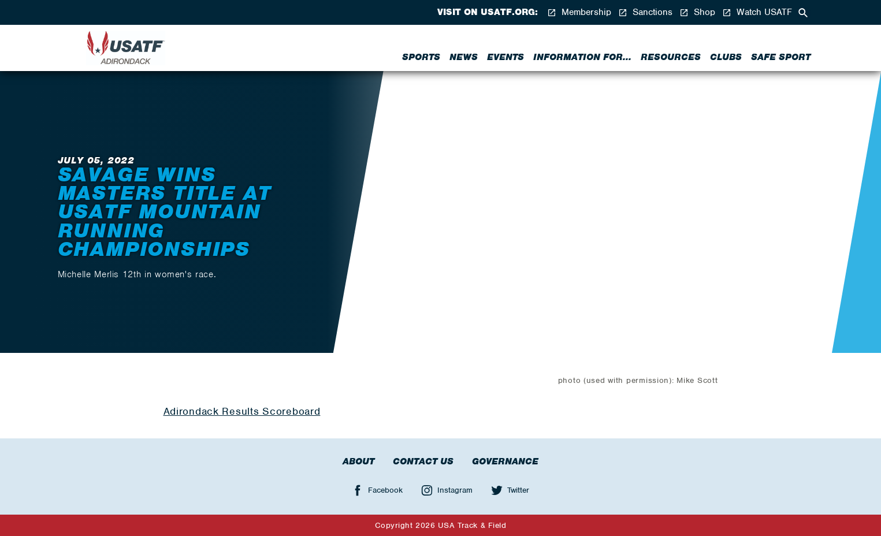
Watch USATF (757, 12)
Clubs (726, 57)
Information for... (582, 57)
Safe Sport (781, 57)
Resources (671, 57)
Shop (697, 12)
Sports (421, 57)
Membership (579, 12)
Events (505, 57)
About (358, 461)
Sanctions (645, 12)
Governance (505, 461)
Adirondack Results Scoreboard (242, 411)
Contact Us (423, 461)
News (463, 57)
